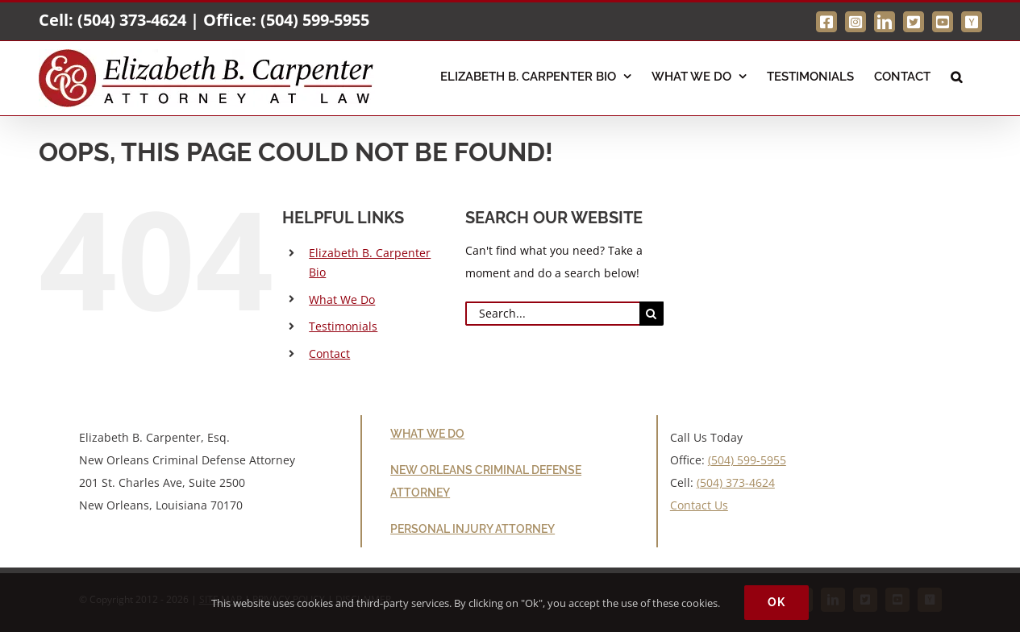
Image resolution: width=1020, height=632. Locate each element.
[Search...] (552, 313)
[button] (956, 75)
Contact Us (699, 505)
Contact (329, 353)
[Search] (651, 313)
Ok (776, 602)
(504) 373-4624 (131, 20)
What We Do (342, 299)
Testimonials (343, 326)
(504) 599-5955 (314, 20)
